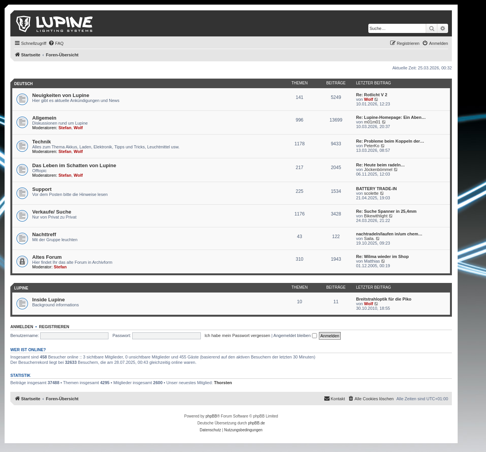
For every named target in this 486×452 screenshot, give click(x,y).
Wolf (368, 99)
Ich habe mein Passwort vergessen (237, 335)
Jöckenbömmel (378, 169)
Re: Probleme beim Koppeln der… (390, 141)
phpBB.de (256, 423)
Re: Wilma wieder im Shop (382, 256)
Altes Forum (47, 257)
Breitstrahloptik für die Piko (383, 299)
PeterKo (371, 145)
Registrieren (54, 326)
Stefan (65, 127)
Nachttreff (44, 234)
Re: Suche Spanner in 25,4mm (386, 211)
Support (42, 189)
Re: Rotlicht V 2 (371, 94)
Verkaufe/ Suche (51, 212)
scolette (371, 193)
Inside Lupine (48, 299)
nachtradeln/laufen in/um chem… (389, 234)
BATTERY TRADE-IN (376, 188)
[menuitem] (56, 43)
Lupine (21, 288)
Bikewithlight (375, 216)
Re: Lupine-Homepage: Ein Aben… (391, 117)
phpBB (211, 416)
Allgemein (44, 118)
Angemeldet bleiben (295, 335)
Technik (41, 142)
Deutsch (23, 84)
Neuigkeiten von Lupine (60, 95)
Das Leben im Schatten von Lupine (74, 165)
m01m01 (372, 122)
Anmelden (21, 326)
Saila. (369, 238)
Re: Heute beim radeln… (380, 165)
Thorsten (223, 382)
